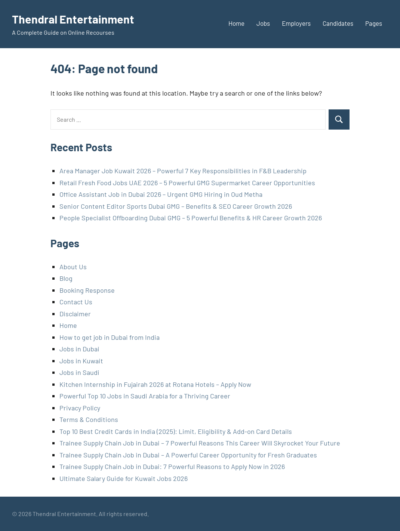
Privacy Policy (79, 408)
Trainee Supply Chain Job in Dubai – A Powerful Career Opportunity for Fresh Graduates (188, 455)
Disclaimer (75, 314)
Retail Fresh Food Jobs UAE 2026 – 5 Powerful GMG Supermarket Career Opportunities (187, 182)
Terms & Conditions (88, 419)
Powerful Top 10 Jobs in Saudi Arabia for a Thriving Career (144, 396)
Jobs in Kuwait (81, 361)
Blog (66, 278)
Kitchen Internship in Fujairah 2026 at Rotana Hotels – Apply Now (155, 384)
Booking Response (87, 290)
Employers (296, 23)
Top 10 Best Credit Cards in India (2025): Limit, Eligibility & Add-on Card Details (175, 431)
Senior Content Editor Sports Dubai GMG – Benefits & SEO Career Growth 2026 (175, 206)
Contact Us (75, 302)
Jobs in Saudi (79, 372)
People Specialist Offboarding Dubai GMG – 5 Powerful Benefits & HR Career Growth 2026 (190, 218)
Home (236, 23)
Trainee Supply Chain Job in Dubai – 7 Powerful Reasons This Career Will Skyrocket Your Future (199, 443)
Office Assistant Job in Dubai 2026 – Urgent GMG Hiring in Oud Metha (160, 194)
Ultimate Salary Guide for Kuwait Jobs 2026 (123, 478)
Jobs (263, 23)
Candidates (338, 23)
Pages (373, 23)
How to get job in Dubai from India (109, 337)
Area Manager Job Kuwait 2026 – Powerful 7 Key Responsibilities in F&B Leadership (183, 171)
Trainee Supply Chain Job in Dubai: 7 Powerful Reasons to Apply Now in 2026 (172, 466)
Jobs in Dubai (79, 349)
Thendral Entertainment (75, 19)
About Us (73, 267)
